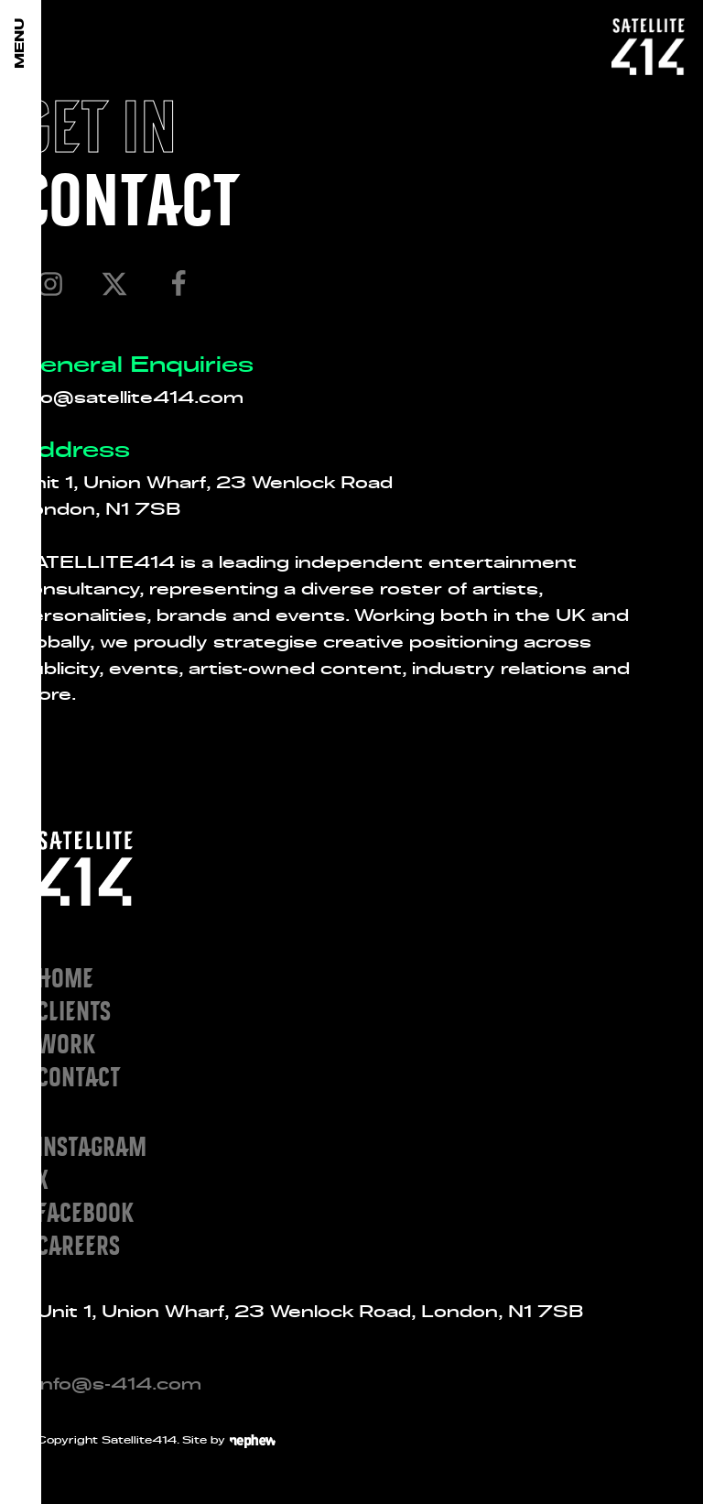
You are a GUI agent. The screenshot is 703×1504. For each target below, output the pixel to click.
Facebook (85, 1211)
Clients (74, 1010)
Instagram (91, 1145)
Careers (78, 1244)
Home (65, 977)
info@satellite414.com (130, 397)
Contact (78, 1076)
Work (66, 1043)
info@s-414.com (119, 1383)
